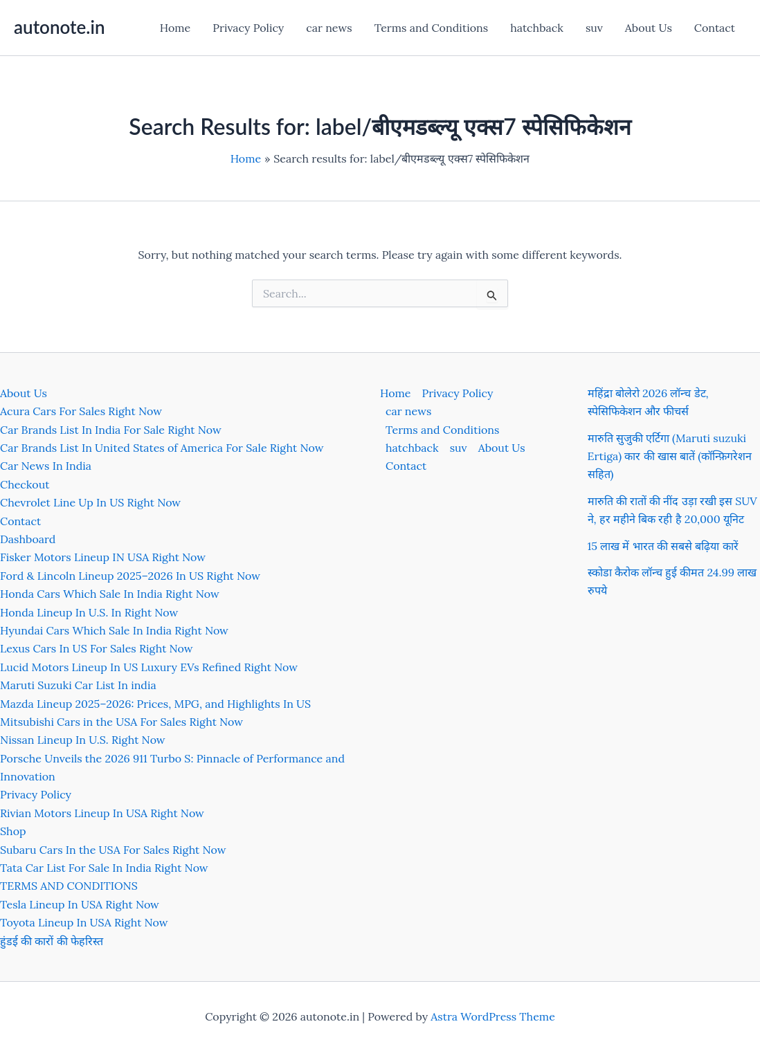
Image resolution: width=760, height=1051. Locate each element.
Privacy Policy (248, 28)
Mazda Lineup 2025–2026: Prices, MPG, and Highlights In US (155, 704)
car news (329, 28)
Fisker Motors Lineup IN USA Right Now (103, 557)
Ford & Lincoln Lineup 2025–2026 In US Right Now (130, 576)
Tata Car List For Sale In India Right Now (104, 868)
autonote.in (59, 27)
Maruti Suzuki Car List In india (78, 685)
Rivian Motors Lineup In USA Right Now (102, 813)
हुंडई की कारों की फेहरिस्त (51, 941)
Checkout (24, 484)
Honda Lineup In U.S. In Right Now (89, 612)
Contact (714, 28)
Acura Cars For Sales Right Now (81, 411)
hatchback (536, 28)
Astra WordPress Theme (493, 1016)
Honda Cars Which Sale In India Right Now (109, 594)
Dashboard (27, 539)
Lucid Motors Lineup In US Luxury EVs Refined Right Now (149, 667)
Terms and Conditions (431, 28)
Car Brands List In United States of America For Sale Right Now (161, 448)
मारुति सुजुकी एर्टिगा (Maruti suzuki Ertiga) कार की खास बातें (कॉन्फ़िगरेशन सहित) (670, 456)
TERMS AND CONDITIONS (69, 886)
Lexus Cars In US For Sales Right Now (96, 648)
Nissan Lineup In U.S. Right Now (82, 740)
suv (594, 28)
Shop (13, 831)
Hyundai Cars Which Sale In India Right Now (114, 630)
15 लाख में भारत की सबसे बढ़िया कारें (663, 546)
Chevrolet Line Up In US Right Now (90, 502)
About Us (648, 28)
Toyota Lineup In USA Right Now (84, 922)
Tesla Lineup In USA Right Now (79, 904)
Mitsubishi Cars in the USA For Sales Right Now (121, 722)
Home (175, 28)
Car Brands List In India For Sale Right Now (110, 430)
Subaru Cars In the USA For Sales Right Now (113, 850)
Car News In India (45, 466)
